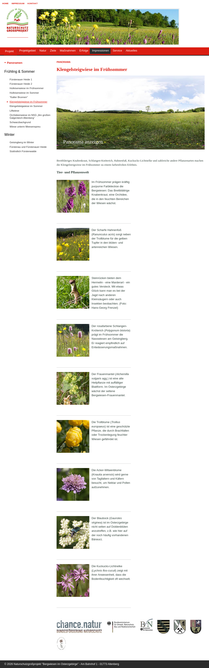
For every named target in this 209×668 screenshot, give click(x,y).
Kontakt (33, 3)
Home (5, 3)
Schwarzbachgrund (20, 122)
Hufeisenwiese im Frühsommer (27, 88)
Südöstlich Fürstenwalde (23, 151)
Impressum (18, 3)
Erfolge (83, 50)
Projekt (9, 51)
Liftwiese (14, 110)
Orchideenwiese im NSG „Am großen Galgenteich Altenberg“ (30, 116)
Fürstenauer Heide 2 (21, 84)
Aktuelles (131, 50)
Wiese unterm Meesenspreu (25, 126)
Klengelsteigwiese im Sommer (26, 106)
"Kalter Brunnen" (19, 97)
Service (117, 50)
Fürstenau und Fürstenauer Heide (28, 147)
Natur (43, 50)
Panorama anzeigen (83, 142)
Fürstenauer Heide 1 (21, 79)
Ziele (53, 50)
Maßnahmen (68, 50)
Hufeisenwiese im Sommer (24, 92)
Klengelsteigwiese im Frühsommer (28, 101)
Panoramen (14, 62)
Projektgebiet (27, 50)
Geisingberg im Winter (22, 142)
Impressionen (100, 50)
